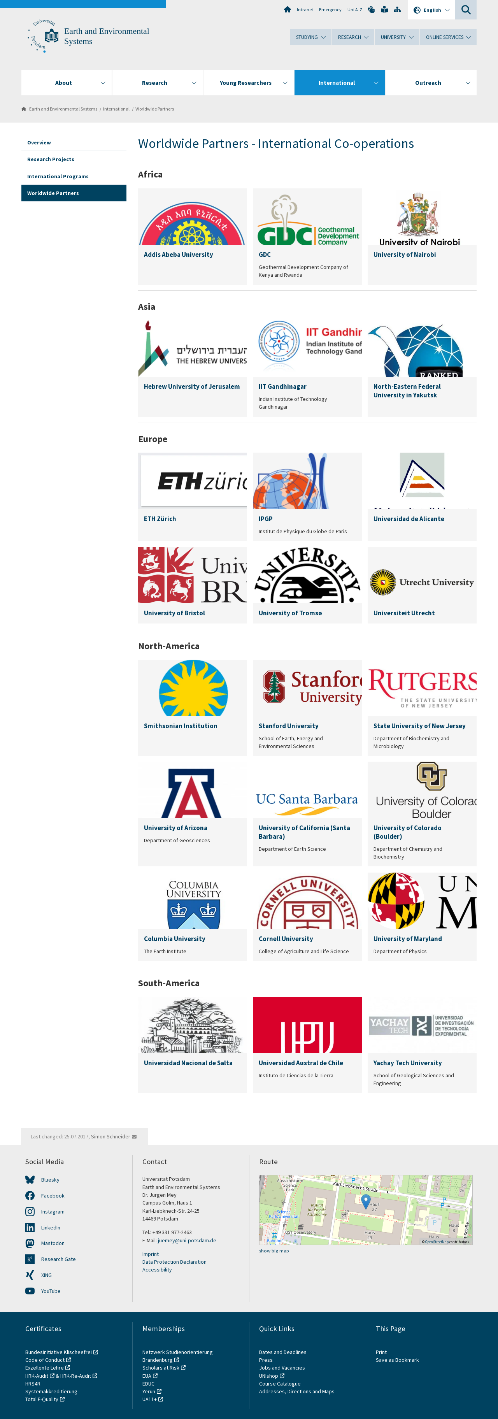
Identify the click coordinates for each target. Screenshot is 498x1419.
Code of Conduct (45, 1359)
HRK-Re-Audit (75, 1375)
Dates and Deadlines (283, 1352)
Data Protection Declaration (174, 1261)
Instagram (53, 1211)
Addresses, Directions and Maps (297, 1391)
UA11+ (149, 1399)
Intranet (305, 9)
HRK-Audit (36, 1375)
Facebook (53, 1195)
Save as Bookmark (397, 1359)
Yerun (148, 1391)
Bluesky (50, 1179)
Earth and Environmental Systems (63, 109)
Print (381, 1352)
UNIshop (268, 1375)
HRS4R (32, 1383)
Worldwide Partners (154, 109)
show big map (274, 1251)
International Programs (58, 176)
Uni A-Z (354, 9)
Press (266, 1359)
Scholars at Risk (160, 1367)
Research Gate (58, 1259)
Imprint (150, 1253)
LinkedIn (50, 1227)
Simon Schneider (110, 1136)
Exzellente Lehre (44, 1367)
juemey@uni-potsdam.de (187, 1240)
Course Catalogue (280, 1383)
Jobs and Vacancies (282, 1367)
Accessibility (157, 1269)
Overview (39, 142)
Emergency (330, 9)
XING (46, 1275)
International (116, 109)
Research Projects (50, 159)
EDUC (148, 1383)
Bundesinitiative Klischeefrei (58, 1352)
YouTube (51, 1290)
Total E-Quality (41, 1399)
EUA (146, 1375)
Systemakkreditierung (51, 1391)
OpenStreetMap (437, 1242)
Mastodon (53, 1243)
